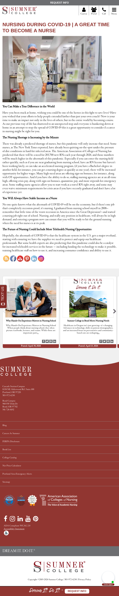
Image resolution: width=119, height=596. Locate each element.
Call (104, 12)
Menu (114, 11)
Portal (94, 11)
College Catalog (9, 457)
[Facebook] (5, 519)
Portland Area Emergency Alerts (17, 474)
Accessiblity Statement (14, 528)
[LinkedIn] (20, 519)
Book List (6, 449)
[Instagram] (12, 519)
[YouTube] (28, 519)
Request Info (59, 2)
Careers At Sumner (11, 433)
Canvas (84, 11)
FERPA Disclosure (11, 441)
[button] (4, 312)
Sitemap (6, 482)
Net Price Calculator (11, 465)
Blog (4, 425)
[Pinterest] (35, 519)
